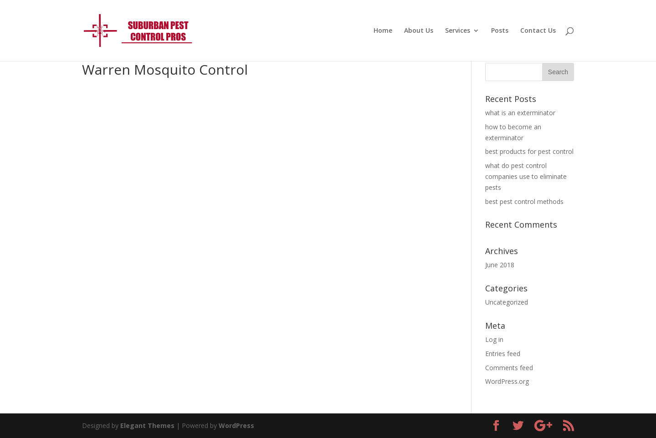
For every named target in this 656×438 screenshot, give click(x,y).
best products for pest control (529, 151)
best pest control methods (524, 201)
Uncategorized (506, 302)
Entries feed (502, 353)
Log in (494, 339)
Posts (499, 31)
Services (457, 31)
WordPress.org (507, 381)
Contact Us (538, 31)
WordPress (236, 425)
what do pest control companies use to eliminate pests (526, 176)
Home (383, 31)
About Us (418, 31)
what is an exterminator (520, 112)
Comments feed (509, 367)
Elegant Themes (147, 425)
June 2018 (499, 264)
